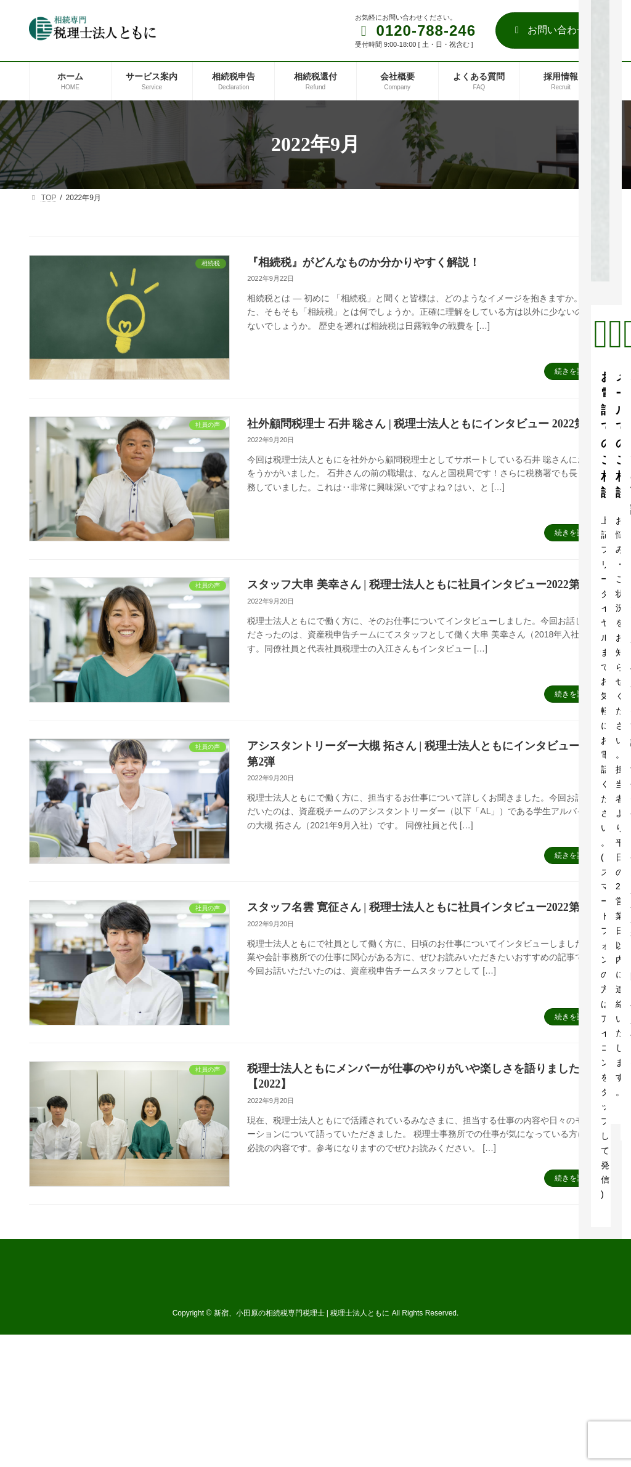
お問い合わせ (549, 30)
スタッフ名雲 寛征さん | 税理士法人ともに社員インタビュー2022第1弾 (421, 907)
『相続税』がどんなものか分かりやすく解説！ (363, 262)
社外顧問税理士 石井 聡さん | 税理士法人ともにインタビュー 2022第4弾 (424, 424)
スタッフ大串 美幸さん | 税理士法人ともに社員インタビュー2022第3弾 (421, 584)
